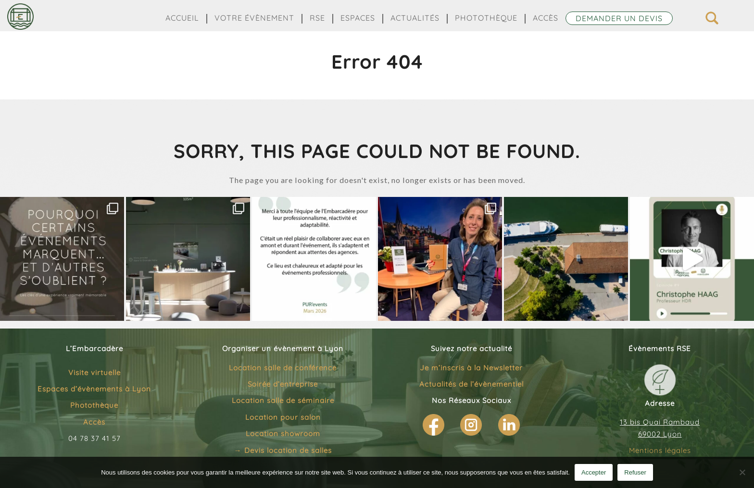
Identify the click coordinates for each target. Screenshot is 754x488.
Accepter (593, 472)
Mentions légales (660, 450)
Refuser (635, 472)
